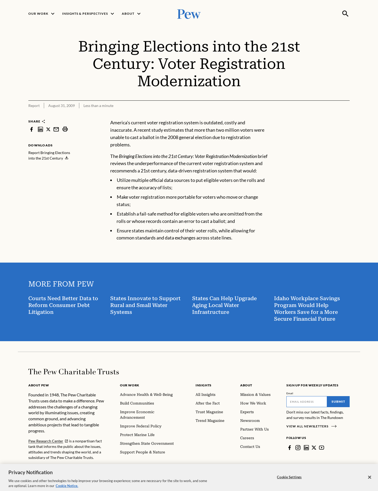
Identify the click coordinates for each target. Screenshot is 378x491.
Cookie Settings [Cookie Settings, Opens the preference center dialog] (289, 480)
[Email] (306, 401)
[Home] (73, 372)
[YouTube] (321, 447)
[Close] (369, 480)
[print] (65, 129)
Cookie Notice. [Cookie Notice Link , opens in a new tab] (67, 489)
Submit (338, 401)
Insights (204, 385)
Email (289, 393)
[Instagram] (298, 447)
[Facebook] (289, 447)
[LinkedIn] (306, 447)
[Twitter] (314, 447)
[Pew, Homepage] (189, 13)
